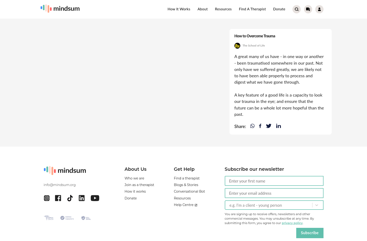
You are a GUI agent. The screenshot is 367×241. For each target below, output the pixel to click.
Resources (223, 9)
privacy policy (292, 223)
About (202, 9)
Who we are (134, 178)
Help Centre (185, 205)
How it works (179, 9)
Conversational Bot (189, 191)
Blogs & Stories (186, 185)
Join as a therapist (139, 185)
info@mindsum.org (60, 185)
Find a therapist (252, 9)
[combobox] (229, 205)
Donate (279, 9)
